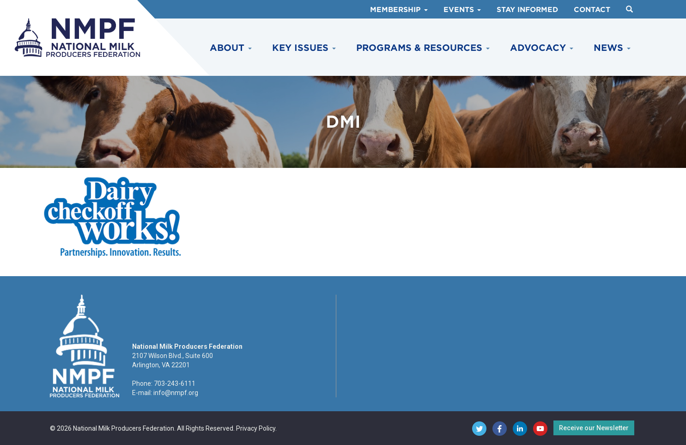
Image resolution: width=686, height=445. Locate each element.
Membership (399, 10)
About (231, 48)
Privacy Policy (255, 428)
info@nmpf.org (175, 392)
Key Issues (304, 48)
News (612, 48)
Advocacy (541, 48)
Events (462, 10)
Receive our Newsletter (594, 428)
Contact (592, 10)
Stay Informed (527, 10)
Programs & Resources (423, 48)
